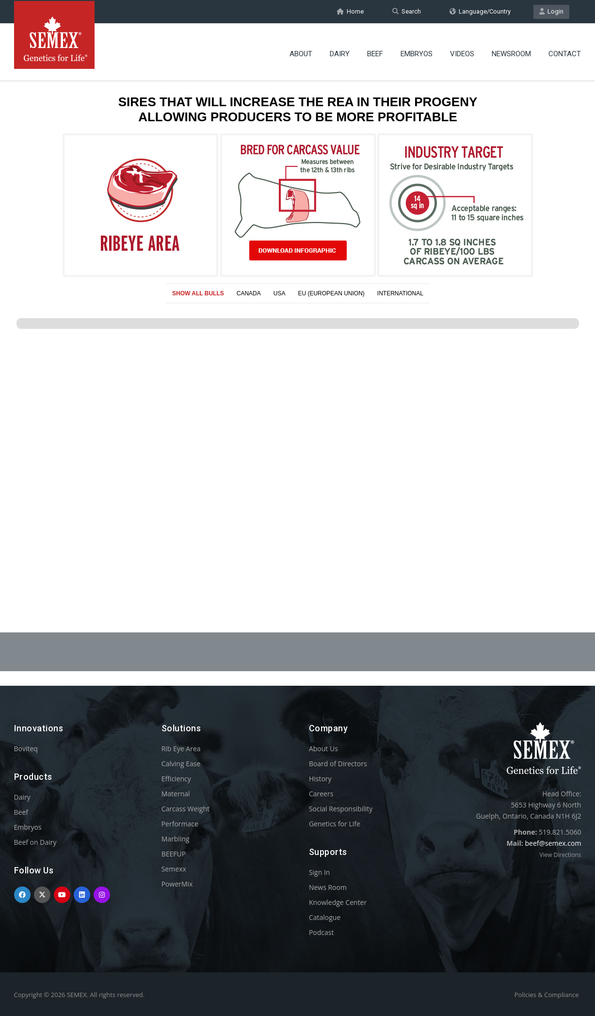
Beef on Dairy (35, 842)
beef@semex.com (553, 843)
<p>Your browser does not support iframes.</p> (297, 328)
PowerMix (177, 883)
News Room (328, 887)
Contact (564, 51)
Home (350, 11)
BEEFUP (173, 853)
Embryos (417, 51)
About (300, 51)
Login (551, 11)
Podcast (321, 932)
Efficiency (176, 778)
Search (406, 11)
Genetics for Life (334, 823)
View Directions (560, 855)
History (320, 778)
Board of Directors (338, 763)
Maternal (175, 793)
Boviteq (26, 748)
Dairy (340, 51)
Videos (462, 51)
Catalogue (324, 917)
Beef (375, 51)
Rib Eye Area (181, 748)
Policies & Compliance (547, 994)
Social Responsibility (340, 808)
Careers (321, 793)
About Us (323, 748)
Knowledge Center (338, 902)
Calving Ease (181, 763)
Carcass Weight (185, 808)
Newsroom (511, 51)
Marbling (175, 838)
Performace (179, 823)
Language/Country (480, 11)
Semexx (173, 868)
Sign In (319, 872)
